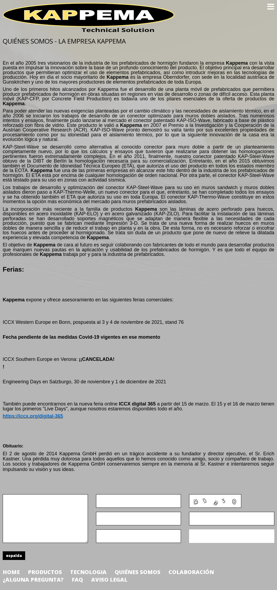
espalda (14, 555)
